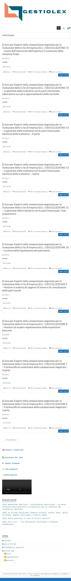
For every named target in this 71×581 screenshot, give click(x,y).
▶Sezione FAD (8, 551)
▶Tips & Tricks (9, 544)
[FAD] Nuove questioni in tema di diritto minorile (26, 518)
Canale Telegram (11, 463)
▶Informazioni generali (13, 547)
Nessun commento (56, 72)
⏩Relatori (9, 560)
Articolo (7, 67)
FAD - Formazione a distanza (38, 72)
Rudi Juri (7, 72)
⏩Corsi (7, 554)
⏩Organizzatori (11, 557)
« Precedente (10, 440)
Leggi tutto (63, 75)
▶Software (6, 541)
